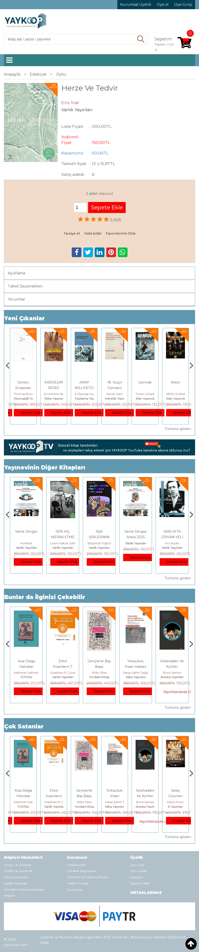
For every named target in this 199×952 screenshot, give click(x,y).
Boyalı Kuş (26, 661)
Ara (141, 39)
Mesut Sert (145, 394)
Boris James (175, 802)
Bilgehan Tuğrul (135, 543)
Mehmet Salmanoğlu (66, 672)
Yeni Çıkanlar (24, 318)
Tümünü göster (178, 429)
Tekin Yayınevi (85, 398)
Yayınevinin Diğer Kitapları (44, 467)
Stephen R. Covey (100, 672)
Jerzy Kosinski (26, 672)
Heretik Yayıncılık (148, 398)
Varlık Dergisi (26, 531)
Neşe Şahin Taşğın (173, 672)
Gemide (175, 382)
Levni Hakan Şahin (100, 543)
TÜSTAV (63, 677)
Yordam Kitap (135, 677)
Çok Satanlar (24, 726)
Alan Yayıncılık (176, 398)
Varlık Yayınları (26, 547)
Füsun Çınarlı (175, 394)
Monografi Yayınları (58, 398)
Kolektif (26, 543)
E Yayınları (26, 677)
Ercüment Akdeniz (88, 394)
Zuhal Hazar (23, 394)
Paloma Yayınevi (26, 398)
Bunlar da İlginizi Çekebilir (44, 597)
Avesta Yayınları (177, 806)
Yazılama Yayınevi (118, 398)
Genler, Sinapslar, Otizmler (54, 387)
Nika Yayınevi (172, 677)
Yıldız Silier (135, 672)
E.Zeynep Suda (116, 394)
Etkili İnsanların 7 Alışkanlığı (99, 666)
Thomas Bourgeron (58, 394)
